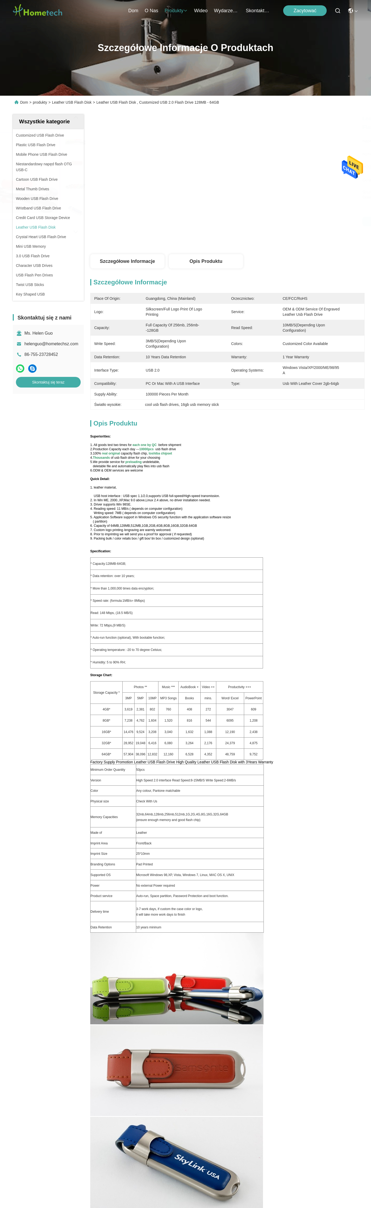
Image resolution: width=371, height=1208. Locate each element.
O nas (151, 10)
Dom (133, 10)
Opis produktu (205, 261)
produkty (176, 10)
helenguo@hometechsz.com (51, 344)
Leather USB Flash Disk (72, 102)
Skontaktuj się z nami (258, 10)
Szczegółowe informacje (127, 261)
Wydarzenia (226, 10)
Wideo (201, 10)
